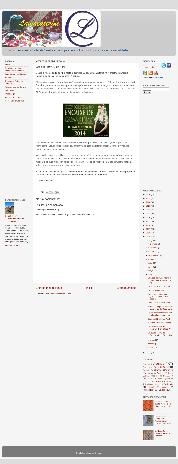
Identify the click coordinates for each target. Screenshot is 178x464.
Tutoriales (9, 90)
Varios (162, 389)
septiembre (153, 255)
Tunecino (165, 387)
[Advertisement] (17, 151)
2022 (148, 210)
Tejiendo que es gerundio (153, 384)
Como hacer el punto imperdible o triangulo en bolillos (163, 403)
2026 (148, 194)
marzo (151, 340)
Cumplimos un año (156, 290)
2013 (148, 352)
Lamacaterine (149, 67)
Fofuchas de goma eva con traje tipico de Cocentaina (160, 307)
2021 (148, 214)
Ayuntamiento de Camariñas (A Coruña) (59, 82)
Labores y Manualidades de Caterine (16, 219)
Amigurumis (147, 367)
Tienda (170, 384)
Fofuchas (160, 373)
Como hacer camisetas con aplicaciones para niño (160, 314)
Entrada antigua (126, 287)
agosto (151, 259)
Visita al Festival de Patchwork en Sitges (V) (159, 327)
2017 (148, 229)
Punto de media (159, 381)
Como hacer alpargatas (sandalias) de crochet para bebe (163, 419)
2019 (148, 221)
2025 (148, 198)
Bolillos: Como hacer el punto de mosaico (162, 433)
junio (150, 267)
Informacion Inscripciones (16, 74)
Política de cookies (13, 97)
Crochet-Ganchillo (163, 370)
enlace (39, 92)
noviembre (153, 248)
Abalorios (146, 364)
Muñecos (166, 376)
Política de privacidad (14, 101)
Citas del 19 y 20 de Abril (159, 303)
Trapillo (152, 387)
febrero (151, 344)
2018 (148, 225)
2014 (148, 240)
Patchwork (147, 379)
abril (150, 274)
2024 (148, 202)
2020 (148, 217)
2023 (148, 206)
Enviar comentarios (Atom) (60, 294)
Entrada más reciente (49, 287)
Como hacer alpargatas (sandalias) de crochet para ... (159, 296)
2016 (148, 233)
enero (151, 348)
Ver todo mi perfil (12, 245)
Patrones (160, 379)
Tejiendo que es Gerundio (16, 87)
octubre (152, 252)
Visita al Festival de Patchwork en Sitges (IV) (160, 334)
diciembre (152, 244)
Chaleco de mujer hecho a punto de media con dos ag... (159, 280)
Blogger (98, 453)
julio (150, 263)
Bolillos (161, 367)
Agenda (8, 77)
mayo (151, 271)
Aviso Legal (10, 94)
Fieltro (150, 373)
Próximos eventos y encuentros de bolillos (14, 69)
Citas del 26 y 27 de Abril (159, 286)
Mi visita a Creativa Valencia (160, 323)
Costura (146, 370)
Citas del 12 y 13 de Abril (159, 319)
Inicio (89, 287)
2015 (148, 237)
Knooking (154, 376)
